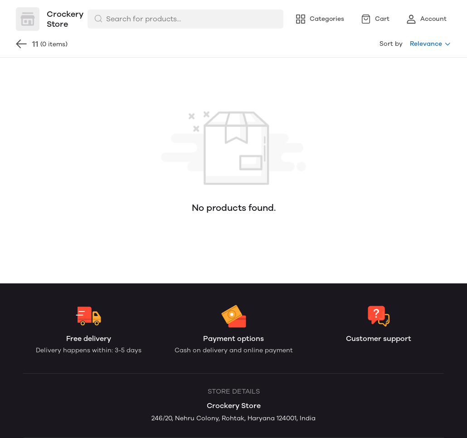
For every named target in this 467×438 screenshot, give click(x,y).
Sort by (391, 44)
